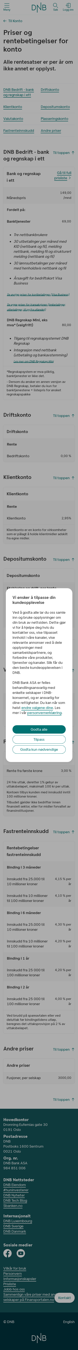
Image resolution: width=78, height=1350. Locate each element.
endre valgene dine (37, 707)
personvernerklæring (44, 712)
